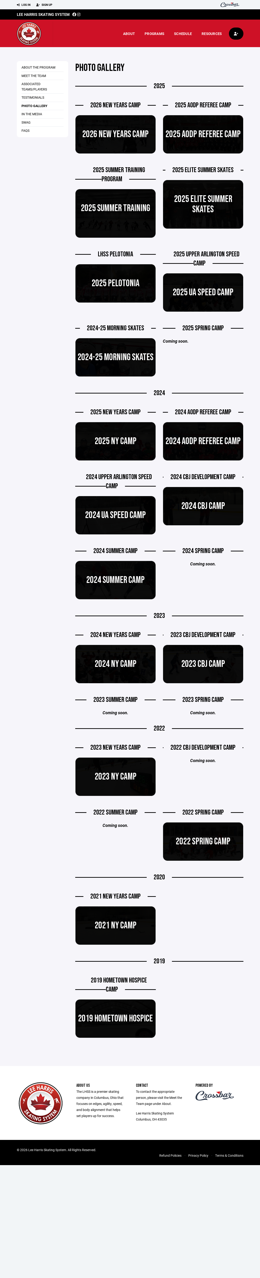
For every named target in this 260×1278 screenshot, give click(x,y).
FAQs (25, 130)
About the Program (38, 67)
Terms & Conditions (229, 1155)
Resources (212, 33)
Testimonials (32, 97)
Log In (23, 5)
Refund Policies (170, 1155)
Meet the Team (33, 75)
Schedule (183, 33)
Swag (26, 122)
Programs (154, 33)
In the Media (31, 114)
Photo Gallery (34, 106)
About (129, 33)
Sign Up (44, 5)
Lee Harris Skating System (43, 14)
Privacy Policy (198, 1155)
